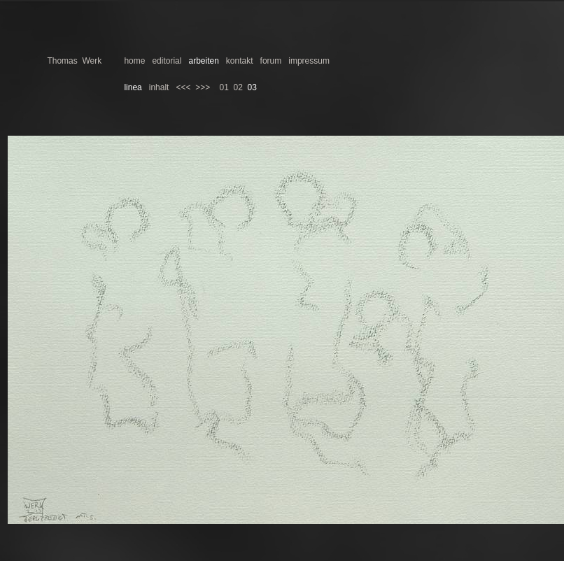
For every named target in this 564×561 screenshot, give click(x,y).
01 (224, 87)
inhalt (159, 87)
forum (271, 61)
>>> (202, 87)
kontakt (239, 61)
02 (238, 87)
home (134, 61)
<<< (183, 87)
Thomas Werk (74, 61)
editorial (166, 61)
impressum (309, 61)
